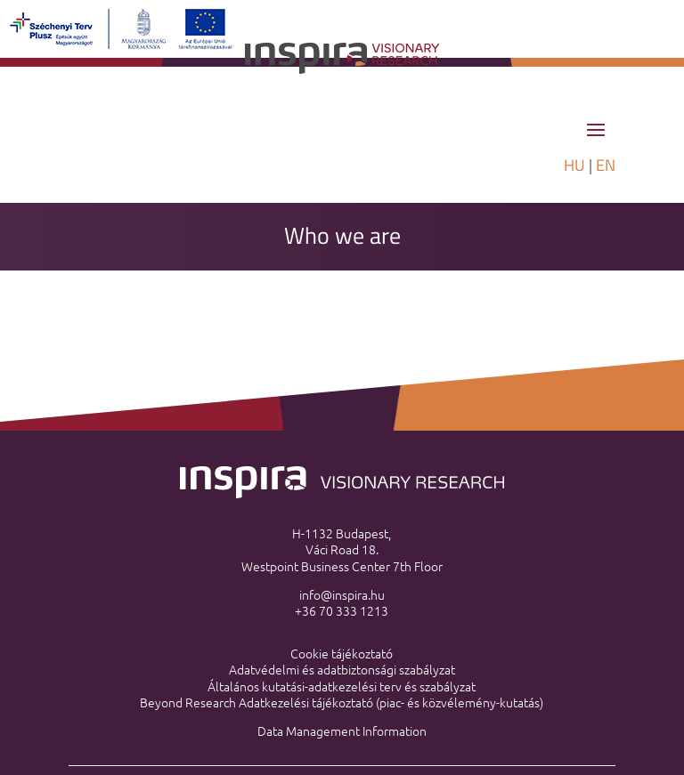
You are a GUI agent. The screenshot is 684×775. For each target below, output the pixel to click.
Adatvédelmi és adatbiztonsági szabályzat (342, 669)
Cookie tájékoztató (341, 653)
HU (574, 165)
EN (605, 165)
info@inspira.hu (342, 594)
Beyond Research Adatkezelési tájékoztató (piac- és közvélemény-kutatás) (341, 702)
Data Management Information (342, 730)
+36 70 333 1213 (341, 610)
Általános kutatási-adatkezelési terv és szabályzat (342, 686)
